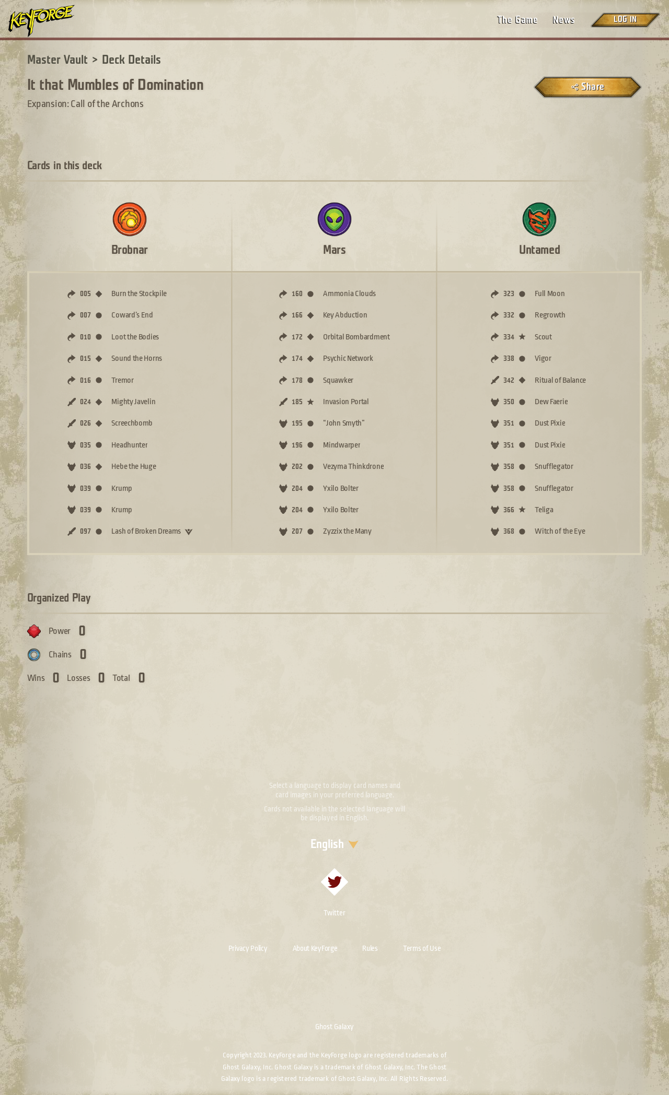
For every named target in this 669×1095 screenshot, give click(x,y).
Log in (625, 19)
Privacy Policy (248, 948)
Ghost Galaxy (334, 1026)
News (564, 20)
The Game (518, 20)
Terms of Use (422, 948)
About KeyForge (315, 948)
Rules (370, 948)
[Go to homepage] (50, 21)
